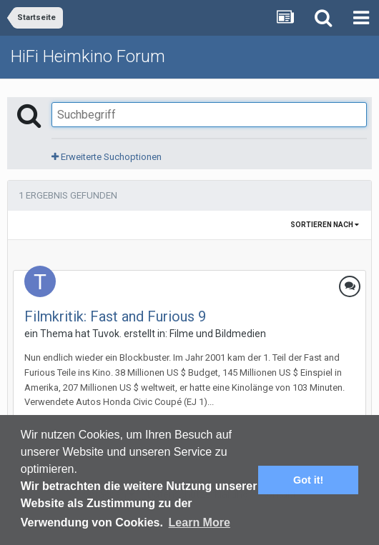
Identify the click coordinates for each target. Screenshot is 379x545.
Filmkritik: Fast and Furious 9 (115, 316)
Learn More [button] (199, 522)
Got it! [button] (308, 480)
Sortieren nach (324, 225)
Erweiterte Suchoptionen (106, 156)
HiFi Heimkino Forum (88, 56)
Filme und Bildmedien (217, 333)
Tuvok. (107, 333)
